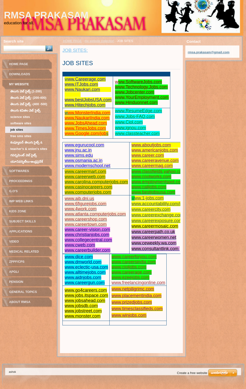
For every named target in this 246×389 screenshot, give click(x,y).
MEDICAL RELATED (24, 251)
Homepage (188, 3)
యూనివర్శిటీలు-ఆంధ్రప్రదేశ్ (26, 161)
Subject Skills (22, 221)
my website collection (99, 41)
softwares (19, 171)
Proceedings (20, 181)
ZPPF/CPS (17, 261)
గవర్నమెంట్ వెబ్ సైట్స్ (23, 155)
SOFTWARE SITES (20, 123)
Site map (220, 3)
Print (205, 3)
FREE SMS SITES (20, 136)
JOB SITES (16, 129)
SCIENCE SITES (20, 117)
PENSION (16, 282)
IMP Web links (21, 201)
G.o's (13, 191)
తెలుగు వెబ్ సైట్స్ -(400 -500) (28, 104)
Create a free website (192, 373)
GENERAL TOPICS (23, 292)
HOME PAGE (72, 41)
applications (20, 231)
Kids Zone (17, 211)
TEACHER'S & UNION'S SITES (28, 149)
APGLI (14, 272)
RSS (234, 3)
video (14, 241)
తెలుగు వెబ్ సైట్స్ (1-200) (26, 91)
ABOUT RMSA (19, 302)
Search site (13, 41)
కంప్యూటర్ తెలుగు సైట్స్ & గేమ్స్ (26, 143)
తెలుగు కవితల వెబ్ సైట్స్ (25, 110)
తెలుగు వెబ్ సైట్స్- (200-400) (28, 98)
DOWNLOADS (19, 74)
